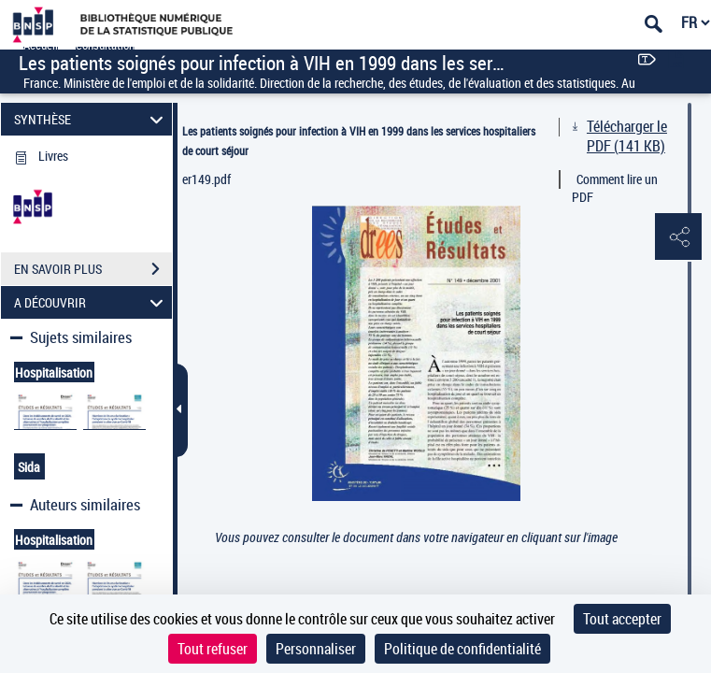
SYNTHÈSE (91, 119)
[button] (678, 237)
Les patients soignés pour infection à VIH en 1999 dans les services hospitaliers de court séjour (358, 140)
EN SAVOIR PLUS (93, 269)
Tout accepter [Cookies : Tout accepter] (622, 619)
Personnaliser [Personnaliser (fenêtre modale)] (316, 648)
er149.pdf (206, 179)
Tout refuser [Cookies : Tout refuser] (213, 648)
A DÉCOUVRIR (91, 302)
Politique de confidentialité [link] (462, 648)
